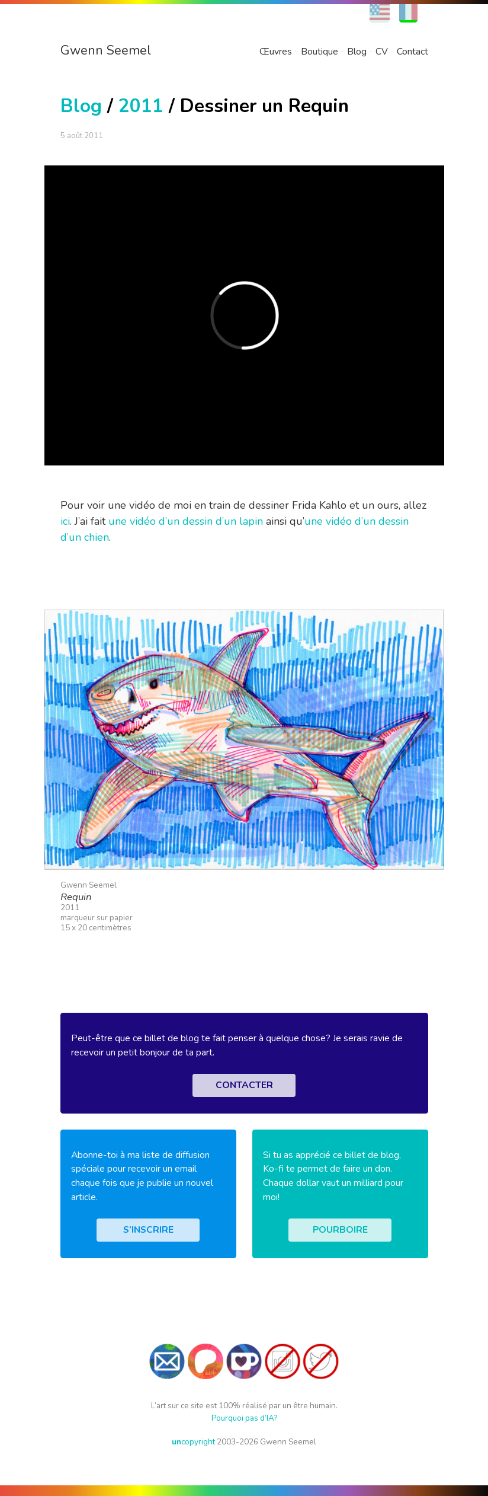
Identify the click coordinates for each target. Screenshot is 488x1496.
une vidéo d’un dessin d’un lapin (185, 521)
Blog (357, 51)
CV (381, 51)
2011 (140, 106)
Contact (412, 51)
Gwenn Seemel (105, 50)
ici (65, 521)
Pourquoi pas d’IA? (244, 1418)
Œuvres (275, 51)
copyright (193, 1441)
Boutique (319, 51)
